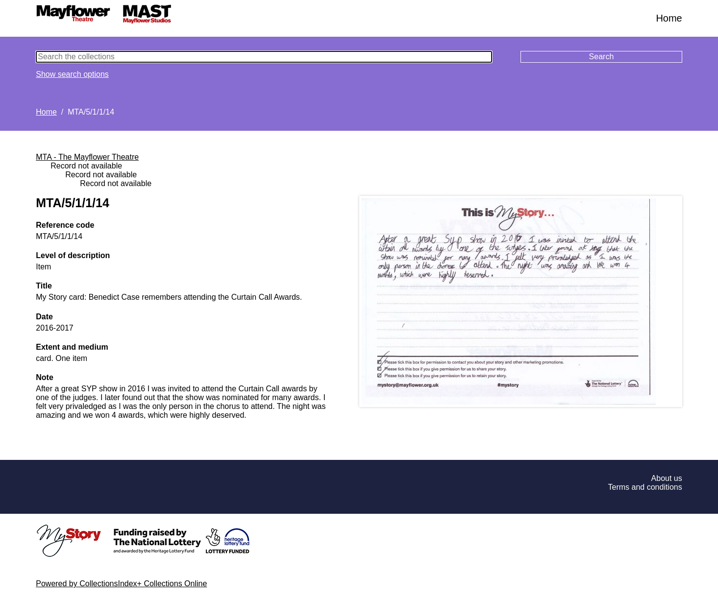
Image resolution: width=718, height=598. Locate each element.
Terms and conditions (645, 487)
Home (669, 18)
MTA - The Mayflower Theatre (87, 157)
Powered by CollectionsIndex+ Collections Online (121, 583)
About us (666, 478)
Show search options (72, 74)
